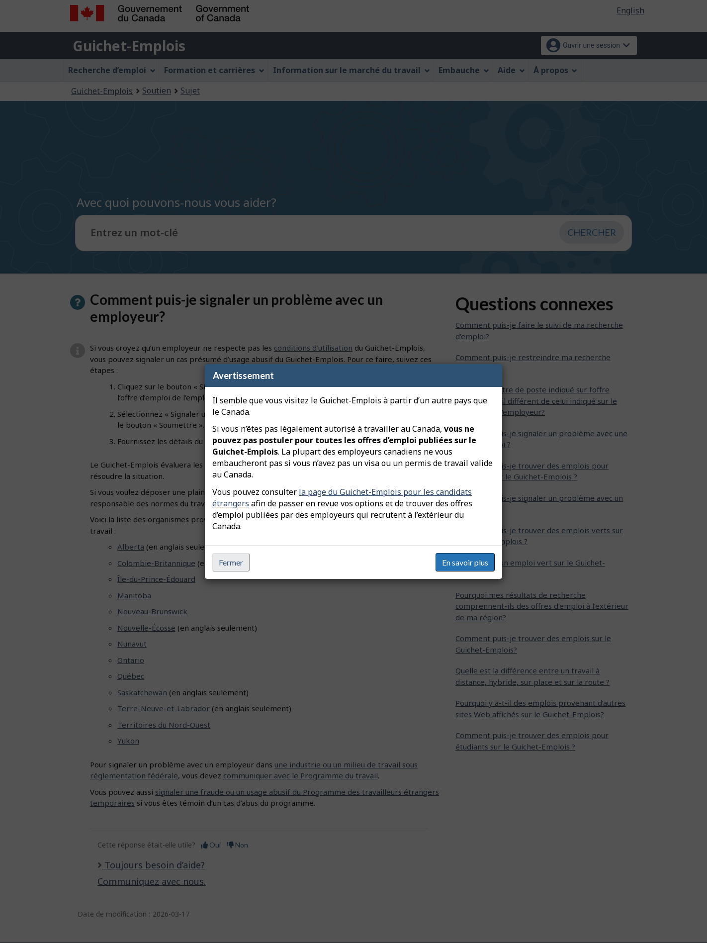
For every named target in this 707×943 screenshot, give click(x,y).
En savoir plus (465, 562)
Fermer (231, 562)
